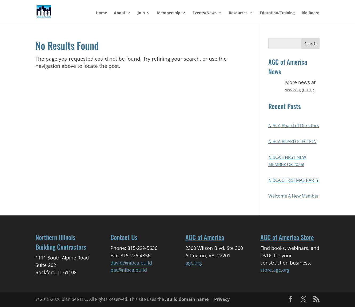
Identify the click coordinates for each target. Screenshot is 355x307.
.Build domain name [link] (187, 299)
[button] (310, 43)
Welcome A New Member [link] (293, 196)
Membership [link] (168, 13)
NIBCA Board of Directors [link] (293, 125)
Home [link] (101, 13)
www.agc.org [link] (299, 89)
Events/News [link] (205, 13)
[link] (47, 11)
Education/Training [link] (277, 13)
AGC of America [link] (204, 237)
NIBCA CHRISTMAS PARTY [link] (293, 180)
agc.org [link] (193, 262)
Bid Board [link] (311, 13)
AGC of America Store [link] (287, 237)
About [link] (119, 13)
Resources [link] (238, 13)
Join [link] (141, 13)
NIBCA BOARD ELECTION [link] (292, 141)
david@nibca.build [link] (131, 262)
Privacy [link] (222, 299)
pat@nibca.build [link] (128, 270)
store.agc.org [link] (275, 270)
